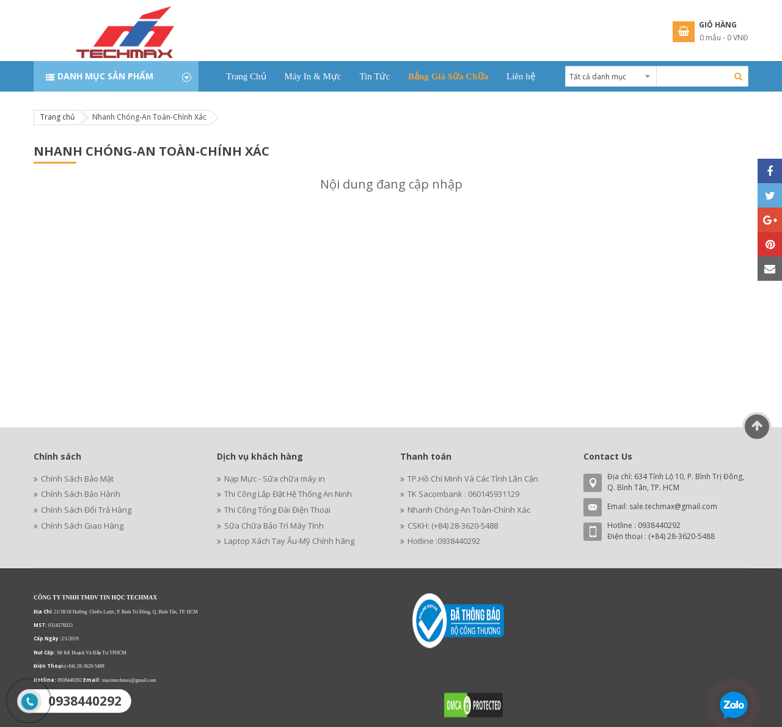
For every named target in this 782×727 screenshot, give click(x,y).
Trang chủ (57, 117)
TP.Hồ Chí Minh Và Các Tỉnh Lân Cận (472, 478)
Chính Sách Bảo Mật (77, 478)
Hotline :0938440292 (443, 540)
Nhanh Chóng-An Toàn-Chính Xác (468, 509)
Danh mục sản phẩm (105, 76)
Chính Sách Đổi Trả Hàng (86, 509)
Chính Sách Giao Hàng (82, 525)
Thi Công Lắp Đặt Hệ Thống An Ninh (288, 493)
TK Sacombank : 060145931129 (463, 493)
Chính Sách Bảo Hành (80, 493)
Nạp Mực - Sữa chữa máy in (274, 478)
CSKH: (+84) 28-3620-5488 (452, 525)
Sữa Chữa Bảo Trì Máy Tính (274, 525)
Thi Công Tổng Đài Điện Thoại (277, 509)
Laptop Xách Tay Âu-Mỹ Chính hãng (289, 540)
